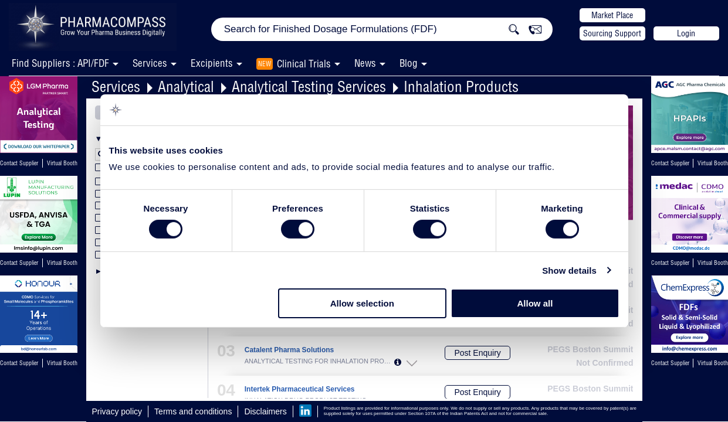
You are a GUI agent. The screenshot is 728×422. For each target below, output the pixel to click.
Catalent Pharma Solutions (289, 350)
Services (116, 86)
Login (686, 33)
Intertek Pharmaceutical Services (300, 389)
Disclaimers (265, 411)
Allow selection (362, 303)
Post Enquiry (477, 353)
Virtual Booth (62, 163)
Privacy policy (117, 411)
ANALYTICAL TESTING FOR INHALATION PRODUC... (319, 361)
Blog (408, 63)
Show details (569, 270)
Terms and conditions (193, 411)
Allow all (535, 303)
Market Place (612, 15)
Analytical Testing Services (309, 86)
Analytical (186, 86)
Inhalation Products (461, 86)
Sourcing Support (612, 33)
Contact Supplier (19, 163)
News (365, 63)
